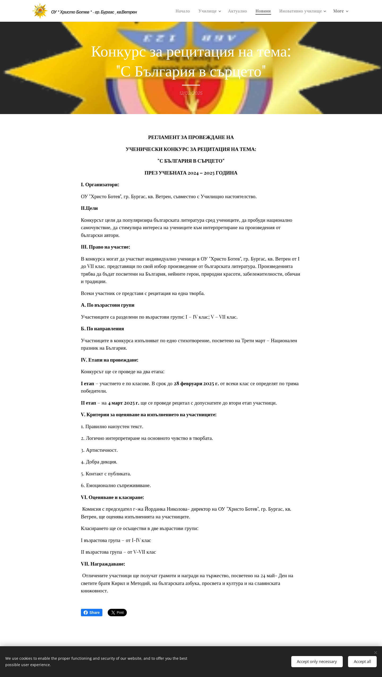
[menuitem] (184, 11)
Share (92, 612)
